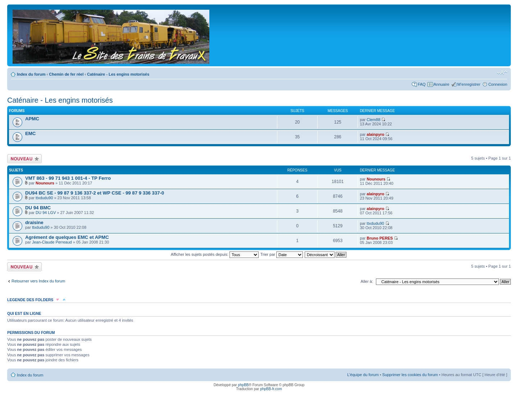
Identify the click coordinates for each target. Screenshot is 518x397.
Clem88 (373, 119)
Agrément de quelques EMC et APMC (67, 237)
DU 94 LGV (46, 212)
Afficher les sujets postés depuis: (215, 254)
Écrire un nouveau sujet (24, 158)
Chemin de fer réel (66, 74)
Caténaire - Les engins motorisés (118, 74)
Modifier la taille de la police (502, 73)
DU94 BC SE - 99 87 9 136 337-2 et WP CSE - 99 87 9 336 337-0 (94, 193)
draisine (34, 222)
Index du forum (31, 74)
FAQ (422, 84)
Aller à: (367, 281)
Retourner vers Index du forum (38, 281)
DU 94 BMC (38, 207)
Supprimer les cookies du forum (410, 375)
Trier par (281, 254)
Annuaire (441, 84)
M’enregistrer (468, 84)
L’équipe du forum (362, 375)
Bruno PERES (380, 238)
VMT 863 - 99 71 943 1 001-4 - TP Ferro (68, 178)
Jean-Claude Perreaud (52, 242)
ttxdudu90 (44, 198)
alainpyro (375, 134)
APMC (32, 118)
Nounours (45, 183)
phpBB (243, 385)
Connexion (497, 84)
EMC (30, 133)
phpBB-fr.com (271, 389)
